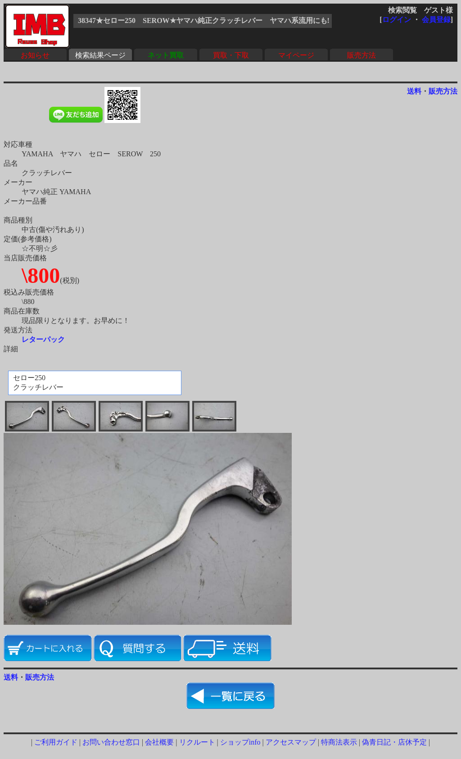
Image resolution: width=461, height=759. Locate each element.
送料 (414, 91)
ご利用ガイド (55, 742)
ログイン (396, 19)
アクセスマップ (291, 742)
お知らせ (35, 55)
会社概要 (159, 742)
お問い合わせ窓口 (111, 742)
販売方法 (361, 55)
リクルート (197, 742)
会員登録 (436, 19)
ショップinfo (240, 742)
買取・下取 (231, 55)
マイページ (296, 55)
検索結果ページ (100, 55)
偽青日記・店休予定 (394, 742)
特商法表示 (339, 742)
